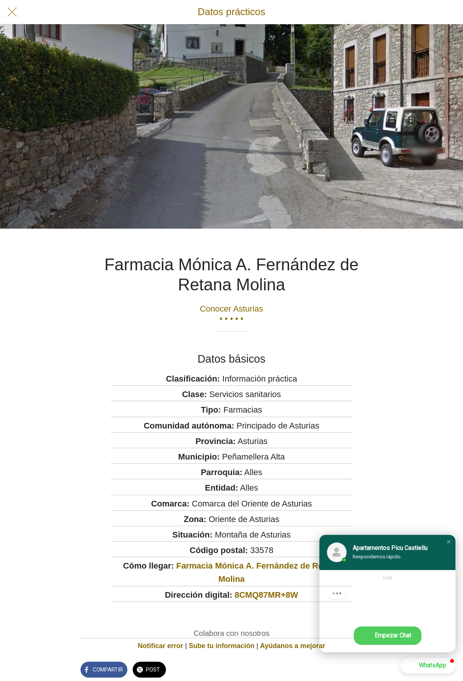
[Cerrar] (12, 12)
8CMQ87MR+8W (266, 595)
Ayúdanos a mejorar (292, 646)
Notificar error (160, 646)
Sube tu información (221, 646)
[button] (448, 541)
